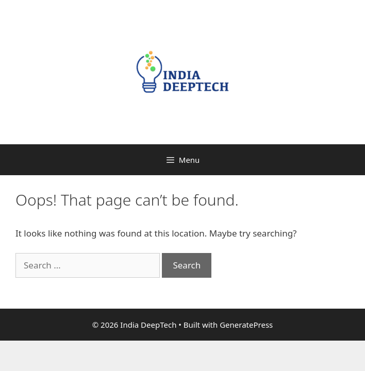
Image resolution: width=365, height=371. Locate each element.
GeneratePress (246, 324)
